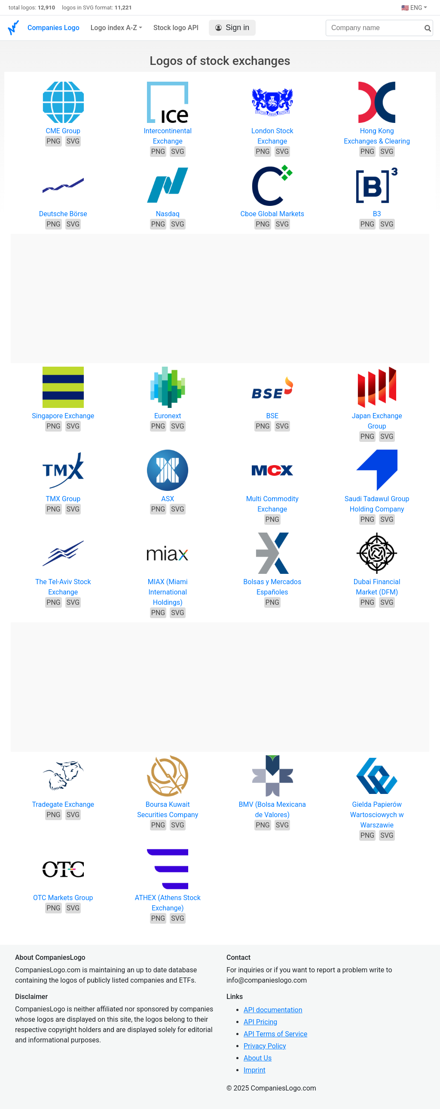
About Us (258, 1058)
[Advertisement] (220, 294)
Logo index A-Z (114, 28)
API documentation (273, 1010)
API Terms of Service (275, 1034)
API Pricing (260, 1022)
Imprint (255, 1070)
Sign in (232, 27)
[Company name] (379, 28)
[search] (424, 28)
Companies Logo (53, 28)
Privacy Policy (265, 1046)
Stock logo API (176, 28)
